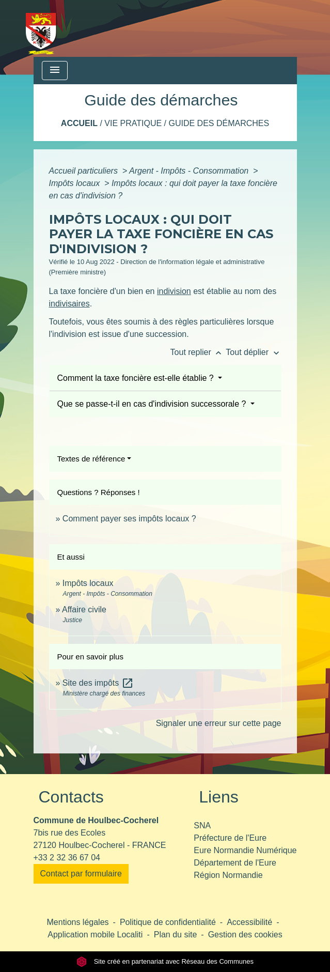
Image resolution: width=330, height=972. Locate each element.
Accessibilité (249, 922)
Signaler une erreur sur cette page (218, 723)
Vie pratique (133, 123)
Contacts (71, 797)
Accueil (79, 123)
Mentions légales (78, 922)
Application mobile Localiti (95, 934)
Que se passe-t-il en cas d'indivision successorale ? (152, 403)
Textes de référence (91, 458)
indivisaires (69, 303)
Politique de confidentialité (168, 922)
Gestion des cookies (245, 934)
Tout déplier (253, 352)
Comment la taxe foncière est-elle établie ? (136, 378)
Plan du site (175, 934)
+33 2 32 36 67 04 (67, 857)
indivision (174, 291)
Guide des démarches (218, 123)
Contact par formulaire (81, 873)
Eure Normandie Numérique (245, 850)
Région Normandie (228, 875)
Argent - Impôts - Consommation (190, 170)
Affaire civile (84, 609)
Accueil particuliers (84, 170)
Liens (219, 797)
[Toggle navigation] (55, 70)
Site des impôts (98, 682)
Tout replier (198, 352)
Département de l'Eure (235, 862)
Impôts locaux (75, 183)
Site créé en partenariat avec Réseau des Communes (165, 961)
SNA (202, 825)
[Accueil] (41, 28)
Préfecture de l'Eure (230, 838)
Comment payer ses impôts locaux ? (129, 518)
